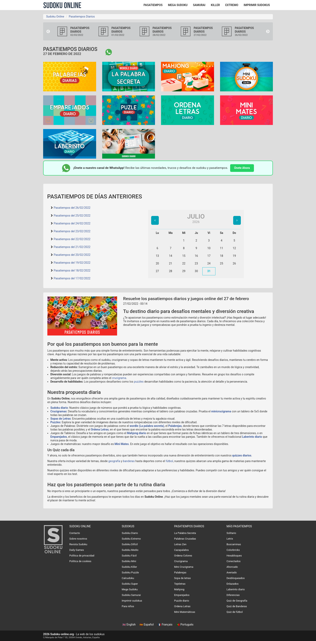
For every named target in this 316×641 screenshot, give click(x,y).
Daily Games (76, 549)
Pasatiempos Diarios (82, 16)
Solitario (231, 533)
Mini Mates (121, 444)
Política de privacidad (81, 555)
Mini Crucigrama (183, 566)
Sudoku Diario (130, 533)
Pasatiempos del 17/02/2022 (72, 278)
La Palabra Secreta (185, 533)
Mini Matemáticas (184, 611)
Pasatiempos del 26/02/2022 (72, 207)
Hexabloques (234, 555)
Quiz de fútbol (235, 611)
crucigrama (119, 378)
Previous (48, 32)
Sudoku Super (130, 583)
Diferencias (233, 595)
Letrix (230, 538)
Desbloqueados (236, 578)
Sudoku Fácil (129, 555)
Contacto (74, 533)
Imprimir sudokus (132, 600)
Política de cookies (80, 561)
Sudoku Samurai (131, 595)
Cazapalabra (181, 549)
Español (147, 624)
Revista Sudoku (78, 544)
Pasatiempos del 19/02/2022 (72, 262)
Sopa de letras (182, 578)
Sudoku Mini (129, 561)
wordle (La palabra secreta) (147, 425)
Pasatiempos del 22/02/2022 (72, 239)
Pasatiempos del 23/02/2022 (72, 231)
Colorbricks (233, 549)
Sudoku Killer (129, 566)
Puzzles (55, 422)
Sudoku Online (62, 5)
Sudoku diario (59, 407)
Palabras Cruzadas (185, 538)
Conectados (234, 561)
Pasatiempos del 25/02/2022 (72, 215)
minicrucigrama (221, 411)
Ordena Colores (183, 555)
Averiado (232, 572)
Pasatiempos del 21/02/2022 (72, 247)
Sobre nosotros (78, 538)
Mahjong (179, 589)
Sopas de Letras (60, 418)
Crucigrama (181, 561)
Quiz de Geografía (237, 600)
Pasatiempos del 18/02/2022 (72, 270)
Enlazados (233, 583)
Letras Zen (180, 544)
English (129, 624)
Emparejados (58, 436)
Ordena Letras (100, 429)
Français (165, 624)
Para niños (128, 606)
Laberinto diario (252, 436)
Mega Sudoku (130, 589)
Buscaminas (234, 544)
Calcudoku (128, 578)
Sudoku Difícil (130, 544)
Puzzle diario (181, 600)
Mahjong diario (136, 433)
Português (185, 624)
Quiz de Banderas (237, 606)
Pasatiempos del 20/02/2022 (72, 254)
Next (268, 32)
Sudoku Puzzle (130, 572)
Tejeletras (179, 583)
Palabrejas (175, 425)
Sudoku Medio (130, 549)
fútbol (169, 461)
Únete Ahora (242, 167)
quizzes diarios (241, 455)
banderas (129, 461)
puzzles (139, 381)
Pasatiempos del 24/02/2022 (72, 223)
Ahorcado (232, 566)
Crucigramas (58, 411)
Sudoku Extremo (131, 538)
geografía (114, 461)
